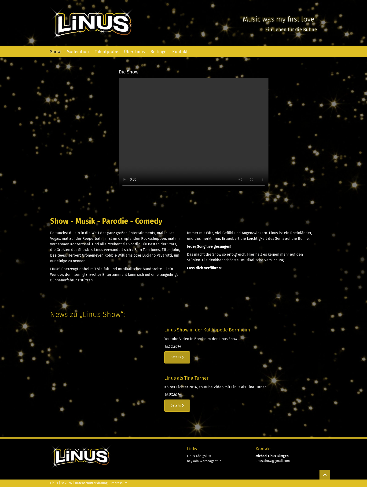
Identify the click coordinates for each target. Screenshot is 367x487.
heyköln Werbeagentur (204, 461)
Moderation (77, 51)
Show (55, 51)
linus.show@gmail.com (273, 461)
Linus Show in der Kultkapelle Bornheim (207, 330)
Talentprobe (106, 51)
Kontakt (180, 51)
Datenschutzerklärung (91, 483)
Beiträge (158, 51)
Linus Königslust (199, 456)
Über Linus (134, 51)
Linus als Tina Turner (186, 378)
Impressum (119, 483)
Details (177, 357)
